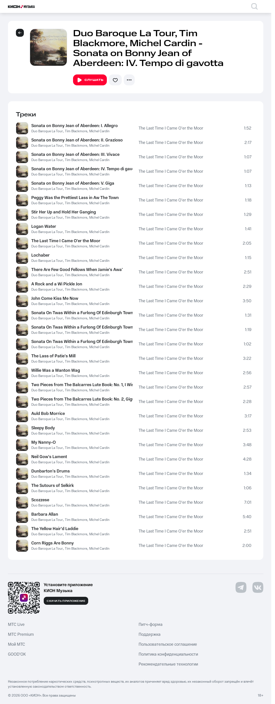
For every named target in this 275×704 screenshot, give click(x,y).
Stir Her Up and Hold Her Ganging (63, 212)
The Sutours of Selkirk (52, 486)
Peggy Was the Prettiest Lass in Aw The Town (75, 198)
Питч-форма (150, 625)
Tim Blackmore (76, 131)
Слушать (90, 80)
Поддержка (149, 634)
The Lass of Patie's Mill (53, 356)
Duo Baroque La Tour (47, 131)
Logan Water (43, 227)
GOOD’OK (17, 654)
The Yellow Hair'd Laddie (54, 529)
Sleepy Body (43, 428)
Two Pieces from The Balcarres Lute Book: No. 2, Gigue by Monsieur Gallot (82, 399)
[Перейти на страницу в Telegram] (241, 587)
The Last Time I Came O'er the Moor (171, 128)
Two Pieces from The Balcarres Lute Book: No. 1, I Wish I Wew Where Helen (82, 385)
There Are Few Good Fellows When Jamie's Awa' (77, 270)
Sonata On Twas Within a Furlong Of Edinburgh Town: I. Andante (82, 313)
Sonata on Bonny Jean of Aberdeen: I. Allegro (74, 126)
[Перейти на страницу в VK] (257, 587)
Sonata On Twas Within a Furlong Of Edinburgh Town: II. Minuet (82, 327)
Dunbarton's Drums (50, 471)
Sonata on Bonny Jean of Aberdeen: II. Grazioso (77, 140)
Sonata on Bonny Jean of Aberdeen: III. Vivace (75, 155)
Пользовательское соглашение (168, 644)
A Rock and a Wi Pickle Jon (56, 284)
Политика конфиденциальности (168, 654)
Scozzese (40, 500)
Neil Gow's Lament (49, 457)
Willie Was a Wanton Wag (55, 370)
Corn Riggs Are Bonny (52, 543)
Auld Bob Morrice (48, 414)
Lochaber (40, 255)
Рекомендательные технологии (168, 664)
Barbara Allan (44, 514)
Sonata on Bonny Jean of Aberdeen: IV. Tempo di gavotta (82, 169)
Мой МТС (16, 644)
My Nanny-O (43, 442)
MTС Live (16, 625)
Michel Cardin (99, 131)
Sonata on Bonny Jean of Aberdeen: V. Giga (72, 183)
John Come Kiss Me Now (54, 299)
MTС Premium (21, 634)
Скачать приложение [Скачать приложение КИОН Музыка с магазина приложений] (66, 601)
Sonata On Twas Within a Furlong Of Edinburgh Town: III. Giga (82, 342)
